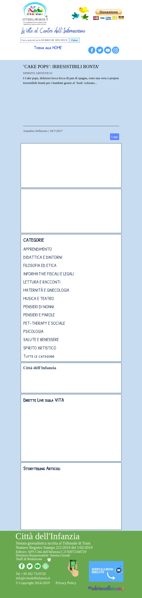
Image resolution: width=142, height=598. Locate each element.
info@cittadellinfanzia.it (33, 578)
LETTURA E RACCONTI (41, 282)
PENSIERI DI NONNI (38, 307)
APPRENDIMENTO (37, 249)
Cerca (75, 40)
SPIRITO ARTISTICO (37, 73)
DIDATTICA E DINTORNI (42, 257)
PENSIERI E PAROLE (39, 315)
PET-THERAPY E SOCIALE (44, 323)
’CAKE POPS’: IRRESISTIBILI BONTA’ (61, 66)
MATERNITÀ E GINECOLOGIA (46, 290)
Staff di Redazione (29, 559)
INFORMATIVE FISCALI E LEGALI (48, 274)
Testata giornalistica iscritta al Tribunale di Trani (53, 543)
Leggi (114, 136)
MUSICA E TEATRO (38, 299)
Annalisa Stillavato (35, 131)
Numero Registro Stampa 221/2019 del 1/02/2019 (54, 547)
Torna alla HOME (48, 48)
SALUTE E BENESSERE (41, 340)
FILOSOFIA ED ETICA (39, 265)
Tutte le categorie (39, 356)
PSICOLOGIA (33, 331)
